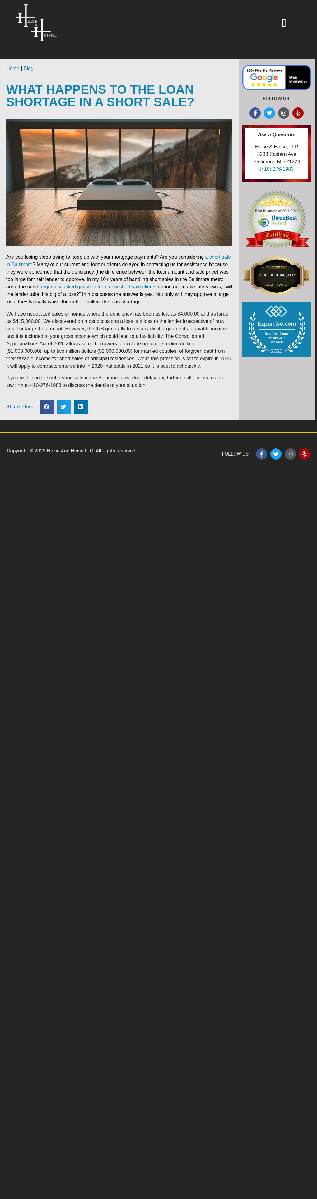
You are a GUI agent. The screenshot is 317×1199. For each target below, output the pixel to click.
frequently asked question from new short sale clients (98, 286)
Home (13, 68)
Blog (29, 68)
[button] (284, 23)
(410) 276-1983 (277, 169)
